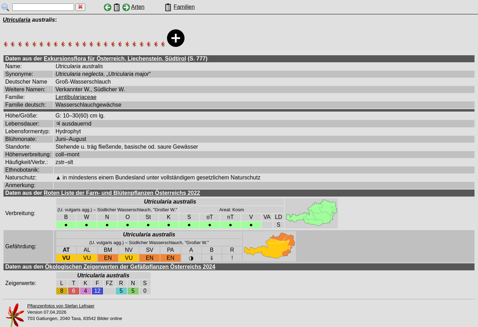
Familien (184, 7)
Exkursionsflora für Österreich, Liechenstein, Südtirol (115, 59)
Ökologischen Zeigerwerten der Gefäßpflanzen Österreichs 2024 (130, 267)
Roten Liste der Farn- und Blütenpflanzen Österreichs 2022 (122, 193)
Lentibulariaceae (76, 97)
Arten (137, 7)
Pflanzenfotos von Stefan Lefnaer (60, 305)
